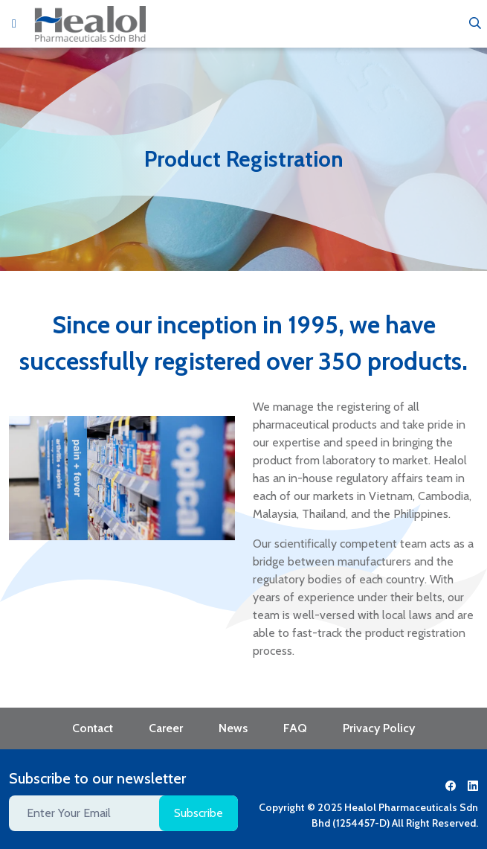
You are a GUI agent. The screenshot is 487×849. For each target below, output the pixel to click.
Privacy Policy (379, 728)
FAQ (295, 728)
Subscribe (198, 813)
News (233, 728)
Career (166, 728)
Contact (92, 728)
